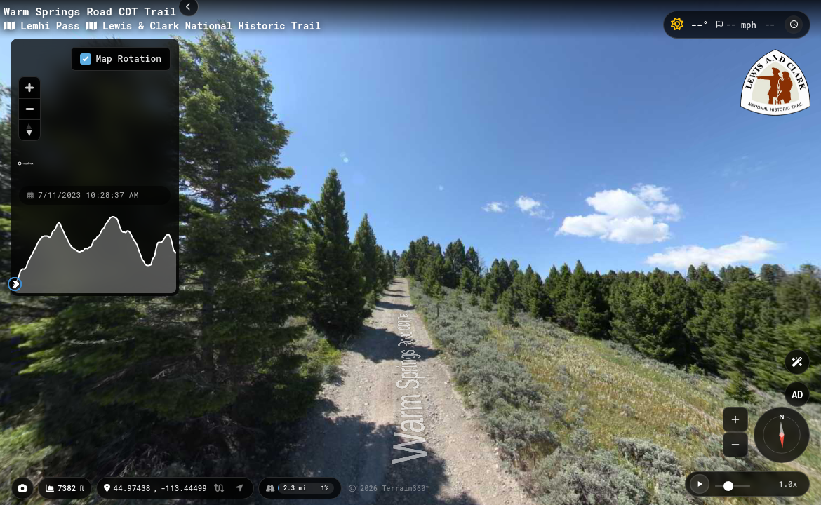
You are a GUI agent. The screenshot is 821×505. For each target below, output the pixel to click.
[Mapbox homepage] (26, 169)
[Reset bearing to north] (29, 129)
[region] (94, 111)
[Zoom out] (29, 108)
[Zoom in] (29, 87)
